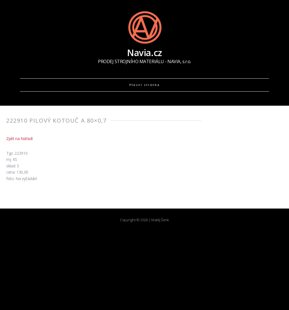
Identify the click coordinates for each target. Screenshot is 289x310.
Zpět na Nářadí (19, 138)
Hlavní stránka (144, 85)
